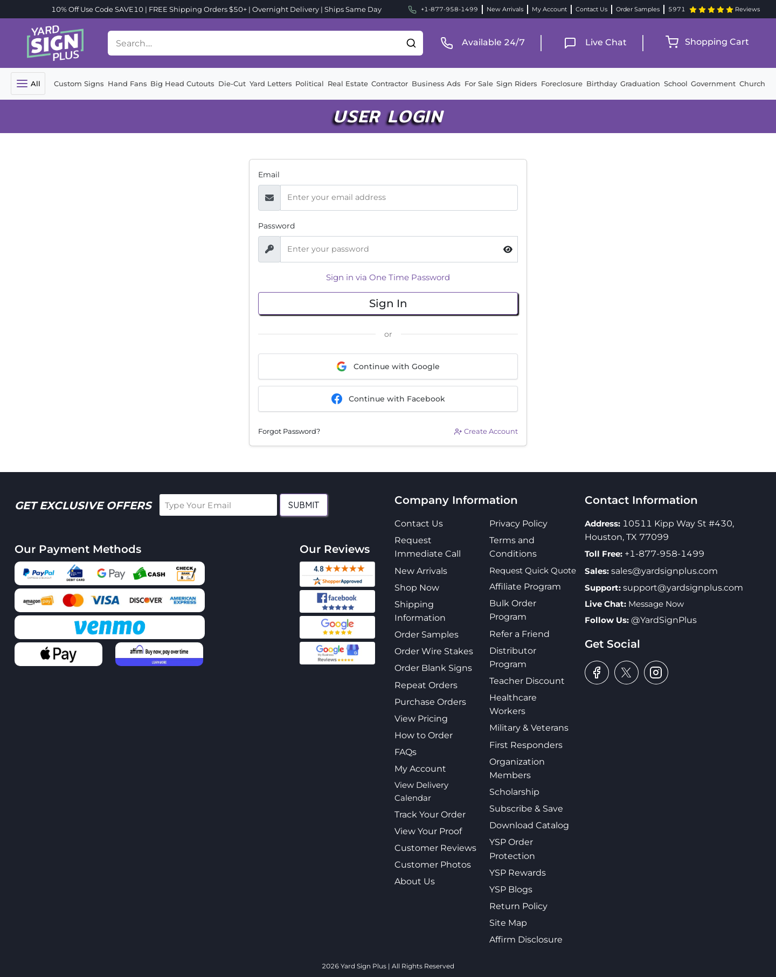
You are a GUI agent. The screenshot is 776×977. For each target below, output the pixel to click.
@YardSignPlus (664, 620)
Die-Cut (232, 83)
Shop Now (416, 588)
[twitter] (626, 672)
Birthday (601, 83)
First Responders (526, 745)
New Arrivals (505, 9)
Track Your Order (430, 814)
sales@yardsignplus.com (664, 571)
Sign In (388, 303)
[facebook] (597, 672)
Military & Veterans (529, 728)
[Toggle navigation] (28, 83)
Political (309, 83)
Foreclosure (562, 83)
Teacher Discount (527, 681)
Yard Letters (271, 83)
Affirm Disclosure (526, 939)
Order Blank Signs (433, 668)
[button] (411, 43)
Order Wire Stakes (433, 651)
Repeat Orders (426, 685)
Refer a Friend (519, 634)
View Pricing (421, 718)
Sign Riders (516, 83)
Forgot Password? (289, 431)
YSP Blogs (510, 889)
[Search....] (254, 43)
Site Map (508, 923)
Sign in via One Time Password (388, 277)
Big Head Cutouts (182, 83)
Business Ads (436, 83)
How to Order (423, 735)
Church (752, 83)
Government (713, 83)
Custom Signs (79, 83)
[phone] (479, 42)
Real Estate (348, 83)
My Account (549, 9)
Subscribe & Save (526, 808)
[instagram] (656, 672)
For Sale (479, 83)
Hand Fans (127, 83)
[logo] (55, 42)
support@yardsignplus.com (683, 588)
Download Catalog (529, 825)
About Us (414, 881)
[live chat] (592, 42)
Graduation (640, 83)
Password (276, 226)
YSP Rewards (517, 873)
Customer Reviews (435, 848)
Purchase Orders (430, 702)
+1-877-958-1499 (664, 554)
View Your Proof (428, 831)
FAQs (405, 752)
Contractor (389, 83)
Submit (303, 505)
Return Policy (518, 906)
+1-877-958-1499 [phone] (443, 9)
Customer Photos (432, 865)
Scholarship (514, 792)
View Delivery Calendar (421, 791)
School (676, 83)
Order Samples (638, 9)
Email (269, 174)
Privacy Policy (518, 523)
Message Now (656, 604)
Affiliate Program (525, 586)
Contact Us (591, 9)
